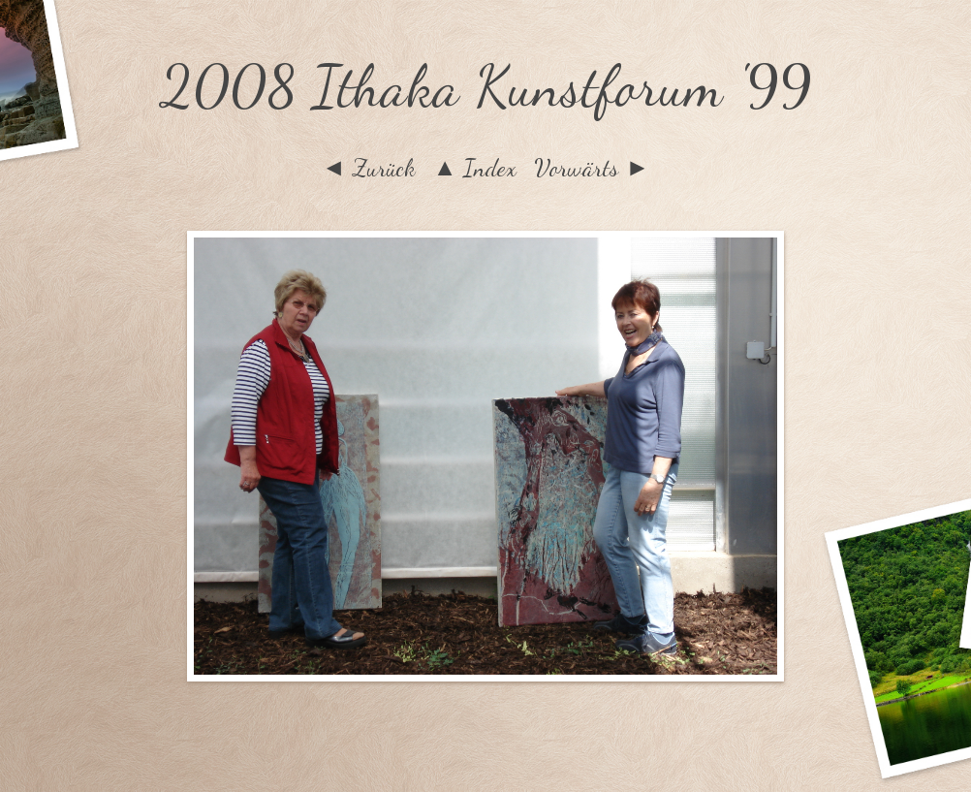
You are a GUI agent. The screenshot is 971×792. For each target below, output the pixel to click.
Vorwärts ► (591, 167)
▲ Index (475, 167)
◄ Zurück (369, 167)
